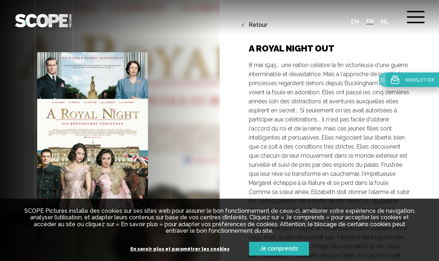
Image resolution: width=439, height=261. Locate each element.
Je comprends (279, 248)
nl (385, 21)
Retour (258, 25)
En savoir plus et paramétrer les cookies (179, 249)
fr (370, 21)
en (355, 21)
